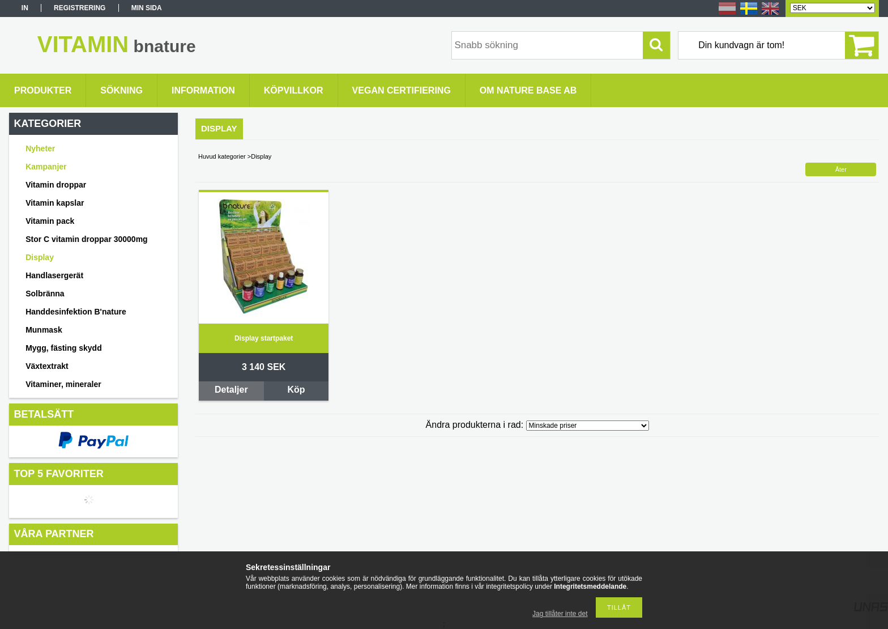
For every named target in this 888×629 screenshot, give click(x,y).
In (25, 8)
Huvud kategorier (222, 156)
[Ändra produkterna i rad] (587, 425)
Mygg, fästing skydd (63, 347)
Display (39, 257)
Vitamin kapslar (54, 202)
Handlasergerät (54, 275)
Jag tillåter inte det (559, 614)
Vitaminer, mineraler (63, 384)
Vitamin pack (49, 221)
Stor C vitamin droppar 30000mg (86, 239)
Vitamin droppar (55, 184)
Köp (296, 389)
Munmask (43, 329)
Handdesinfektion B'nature (75, 311)
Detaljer (231, 389)
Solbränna (44, 293)
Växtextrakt (47, 366)
